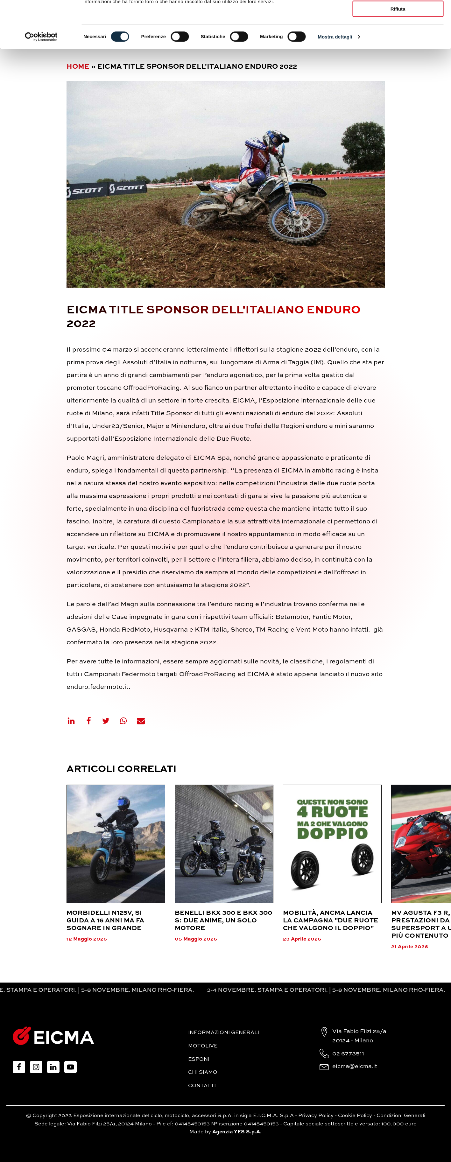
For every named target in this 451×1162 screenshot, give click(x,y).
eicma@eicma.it (354, 1066)
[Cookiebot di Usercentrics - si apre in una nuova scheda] (41, 81)
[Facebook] (93, 721)
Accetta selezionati (397, 34)
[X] (110, 721)
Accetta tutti (398, 15)
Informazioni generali (223, 1032)
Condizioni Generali (401, 1115)
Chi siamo (202, 1072)
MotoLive (202, 1046)
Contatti (202, 1085)
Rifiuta (398, 53)
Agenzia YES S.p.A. (237, 1132)
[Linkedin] (75, 721)
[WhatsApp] (127, 721)
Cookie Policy (355, 1115)
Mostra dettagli (335, 81)
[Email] (145, 721)
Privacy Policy (316, 1115)
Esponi (198, 1059)
